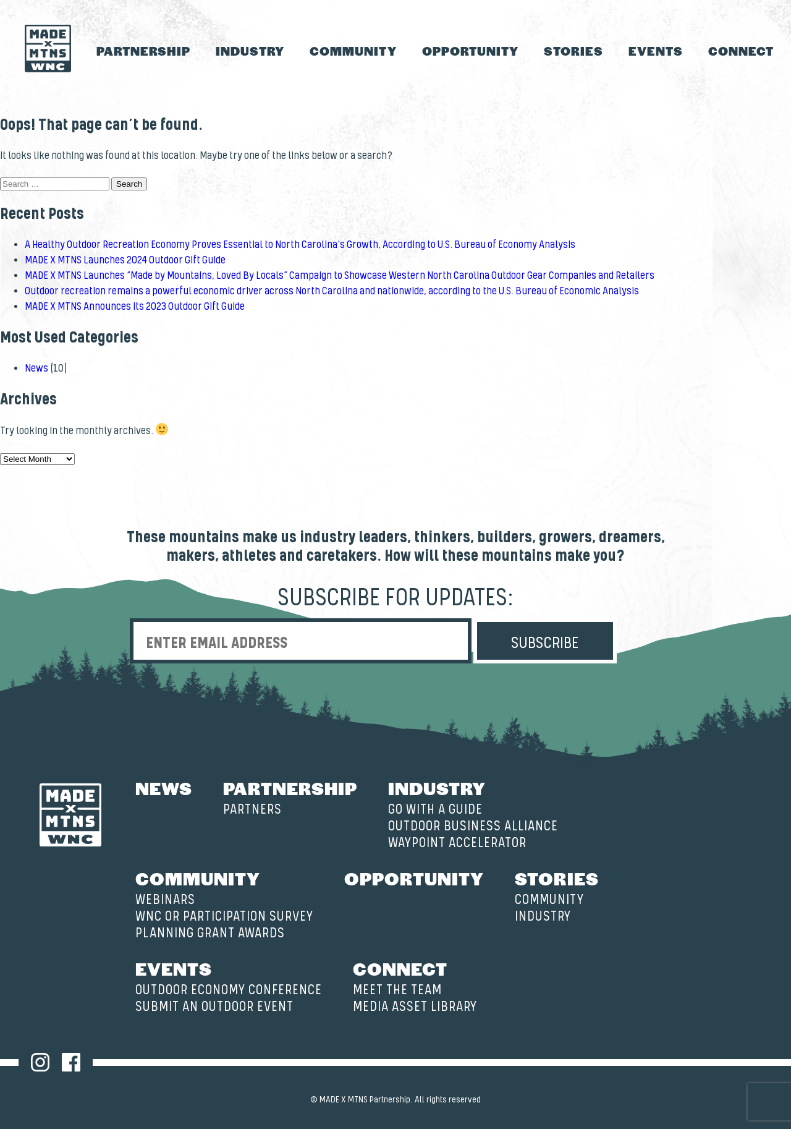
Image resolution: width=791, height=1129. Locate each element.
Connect (741, 50)
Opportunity (470, 50)
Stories (573, 50)
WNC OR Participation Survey (224, 916)
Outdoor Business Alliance (473, 826)
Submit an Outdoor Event (214, 1007)
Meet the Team (397, 990)
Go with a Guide (435, 809)
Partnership (143, 50)
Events (655, 50)
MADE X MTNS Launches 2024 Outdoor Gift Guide (125, 260)
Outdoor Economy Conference (228, 990)
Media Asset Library (415, 1007)
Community (353, 50)
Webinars (165, 900)
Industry (250, 50)
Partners (252, 809)
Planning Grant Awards (210, 933)
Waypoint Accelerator (457, 843)
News (36, 368)
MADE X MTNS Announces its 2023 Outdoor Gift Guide (135, 306)
